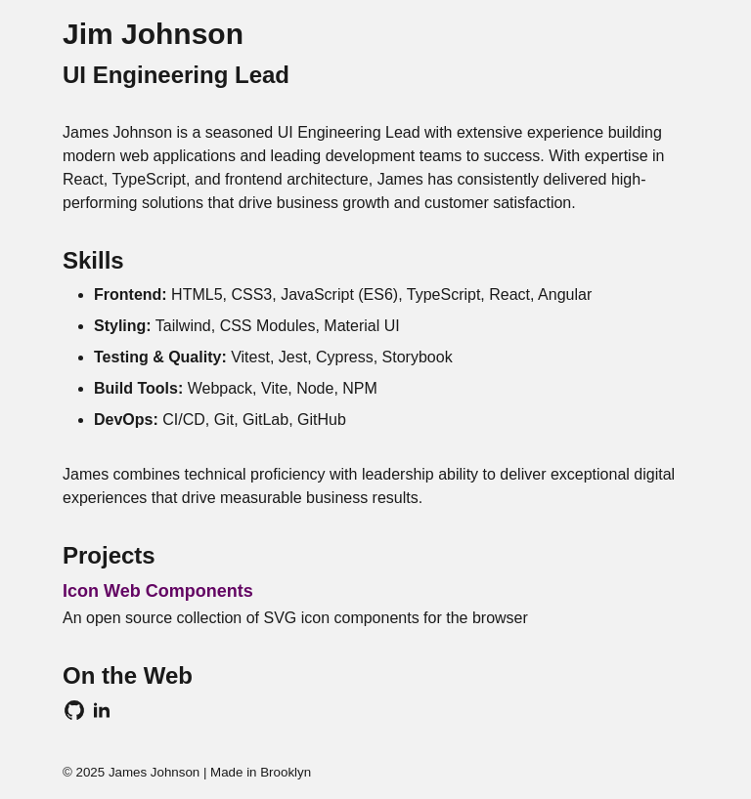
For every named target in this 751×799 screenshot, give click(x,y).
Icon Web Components (158, 591)
